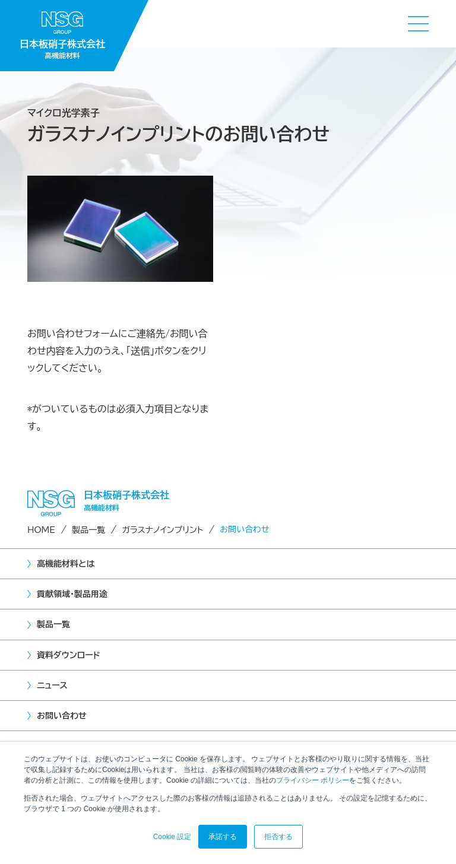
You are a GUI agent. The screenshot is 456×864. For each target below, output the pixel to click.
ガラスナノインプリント (162, 530)
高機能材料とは (65, 564)
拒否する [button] (278, 837)
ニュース (52, 685)
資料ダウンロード (68, 655)
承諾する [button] (222, 837)
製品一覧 (88, 530)
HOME (41, 530)
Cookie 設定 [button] (172, 837)
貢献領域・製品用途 (72, 594)
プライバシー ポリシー (312, 780)
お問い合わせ (62, 715)
